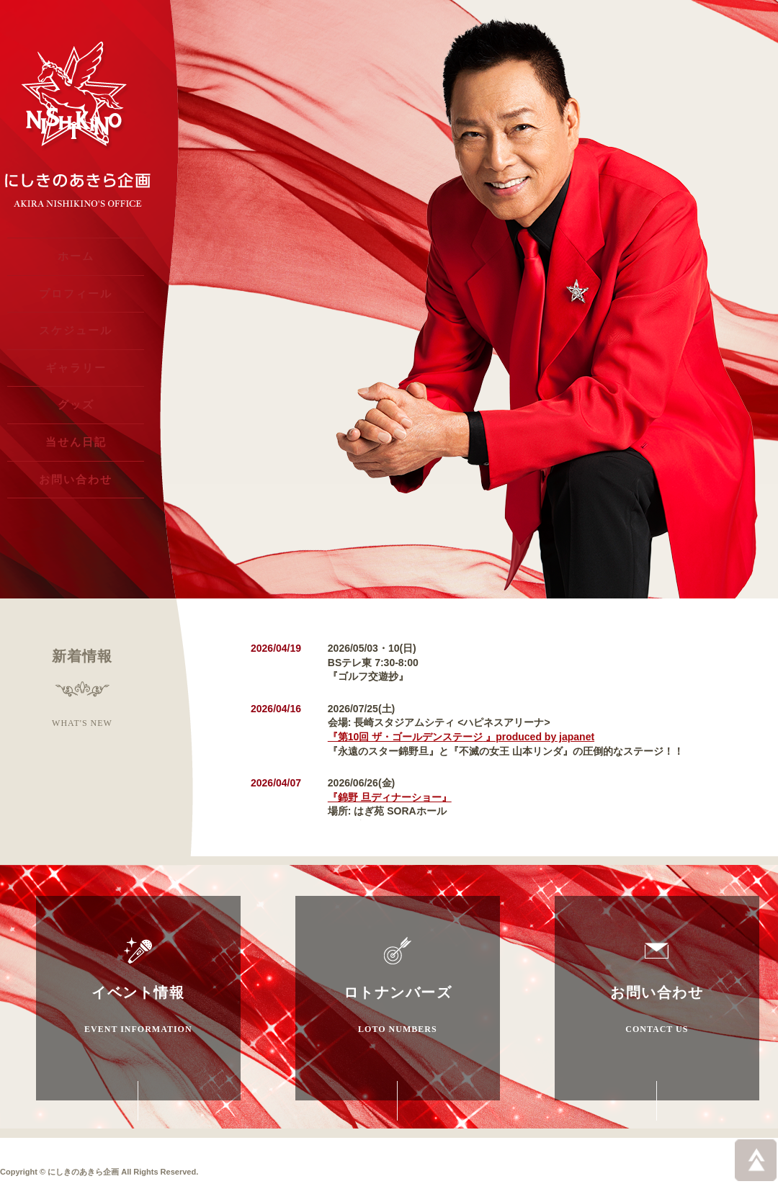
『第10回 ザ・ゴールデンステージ (461, 736)
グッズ (76, 426)
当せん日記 (76, 468)
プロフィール (75, 301)
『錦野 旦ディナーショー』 (390, 797)
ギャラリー (76, 384)
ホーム (76, 259)
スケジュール (75, 342)
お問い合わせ (75, 509)
